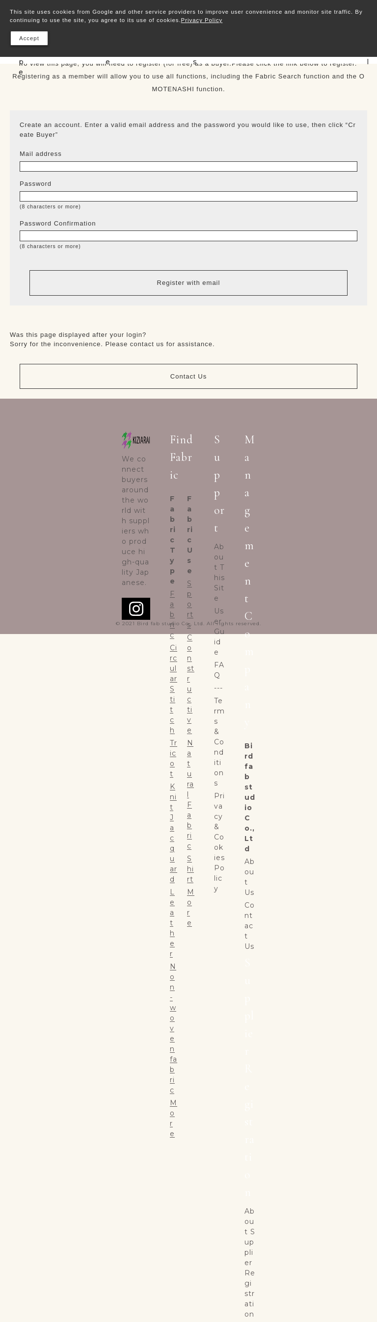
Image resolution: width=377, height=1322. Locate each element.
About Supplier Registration (249, 1263)
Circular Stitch (173, 689)
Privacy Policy (202, 20)
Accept (29, 38)
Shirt (190, 869)
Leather (172, 923)
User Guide (219, 632)
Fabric (172, 614)
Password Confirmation (58, 223)
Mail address (41, 153)
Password (36, 183)
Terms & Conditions (219, 742)
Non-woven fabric (173, 1028)
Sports (190, 604)
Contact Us (188, 376)
